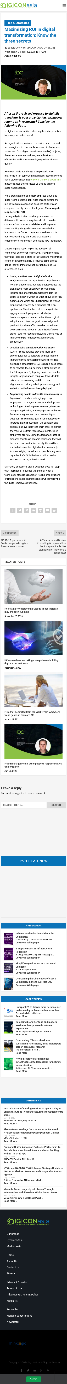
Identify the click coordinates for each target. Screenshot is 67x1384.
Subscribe (12, 1309)
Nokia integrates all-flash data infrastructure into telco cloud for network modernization (38, 1062)
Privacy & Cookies (17, 1282)
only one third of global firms (45, 179)
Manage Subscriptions (19, 1315)
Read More (21, 1016)
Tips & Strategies (17, 23)
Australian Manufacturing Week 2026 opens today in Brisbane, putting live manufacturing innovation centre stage (33, 1111)
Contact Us (13, 1267)
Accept (33, 1379)
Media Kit (12, 1300)
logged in (19, 793)
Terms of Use (14, 1288)
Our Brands (13, 1233)
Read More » (10, 1123)
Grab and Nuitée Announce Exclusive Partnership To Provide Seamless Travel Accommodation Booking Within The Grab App (32, 1150)
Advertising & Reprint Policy (22, 1294)
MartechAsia (14, 1246)
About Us (12, 1261)
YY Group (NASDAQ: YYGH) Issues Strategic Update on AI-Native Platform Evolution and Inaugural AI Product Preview (33, 1171)
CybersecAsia (15, 1240)
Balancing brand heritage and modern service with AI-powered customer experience (36, 1025)
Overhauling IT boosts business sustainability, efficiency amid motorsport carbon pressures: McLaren (38, 1043)
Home (10, 1255)
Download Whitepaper (28, 942)
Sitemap (11, 1273)
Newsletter (13, 1321)
